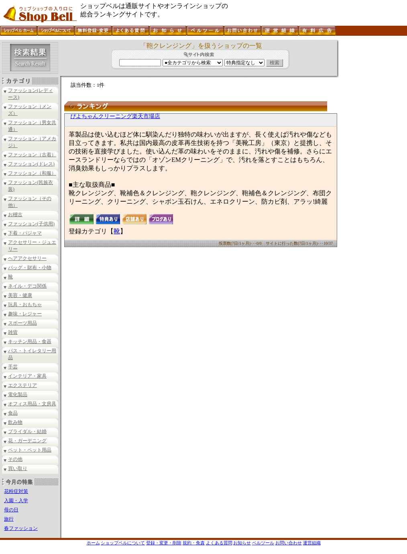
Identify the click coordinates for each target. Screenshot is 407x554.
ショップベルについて (123, 542)
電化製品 (17, 394)
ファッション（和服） (32, 173)
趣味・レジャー (25, 314)
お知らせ (242, 542)
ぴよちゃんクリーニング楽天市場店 (115, 116)
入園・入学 (16, 500)
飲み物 (15, 422)
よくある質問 (219, 542)
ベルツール (263, 542)
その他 (15, 459)
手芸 (13, 367)
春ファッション (21, 528)
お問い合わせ (288, 542)
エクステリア (22, 385)
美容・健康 (20, 295)
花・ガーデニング (27, 441)
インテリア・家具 (27, 376)
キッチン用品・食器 (29, 341)
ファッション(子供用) (31, 224)
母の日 (11, 510)
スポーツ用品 (22, 323)
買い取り (17, 468)
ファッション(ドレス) (31, 164)
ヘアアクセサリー (27, 258)
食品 (13, 413)
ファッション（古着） (32, 154)
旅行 (9, 519)
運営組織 (312, 542)
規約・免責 (194, 542)
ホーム (93, 542)
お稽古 (15, 214)
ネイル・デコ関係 (27, 286)
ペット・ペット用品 (29, 450)
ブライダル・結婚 (27, 431)
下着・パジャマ (25, 233)
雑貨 (13, 332)
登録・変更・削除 (163, 542)
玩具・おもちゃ (25, 304)
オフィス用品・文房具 (32, 404)
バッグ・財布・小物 (29, 267)
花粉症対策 (16, 491)
